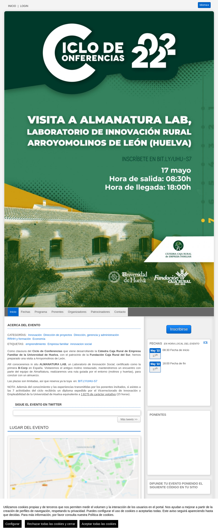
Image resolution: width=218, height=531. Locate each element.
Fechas (25, 311)
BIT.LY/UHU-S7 (87, 381)
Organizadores (77, 311)
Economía (39, 338)
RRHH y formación (19, 338)
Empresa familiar (58, 344)
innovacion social (81, 344)
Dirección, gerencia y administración (96, 335)
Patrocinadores (100, 311)
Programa (41, 311)
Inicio (12, 6)
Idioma (204, 4)
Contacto (120, 311)
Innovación (35, 335)
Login (24, 6)
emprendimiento (36, 344)
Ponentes (58, 311)
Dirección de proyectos (57, 335)
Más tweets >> (129, 419)
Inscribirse (179, 329)
